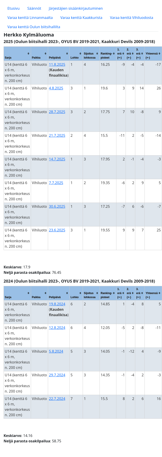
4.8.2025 (56, 88)
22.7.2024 (57, 398)
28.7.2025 (57, 111)
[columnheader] (17, 53)
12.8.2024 (57, 327)
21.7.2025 (57, 135)
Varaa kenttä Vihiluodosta (131, 17)
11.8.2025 (57, 64)
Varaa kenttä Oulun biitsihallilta (33, 26)
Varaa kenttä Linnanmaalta (30, 17)
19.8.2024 (57, 304)
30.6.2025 (57, 206)
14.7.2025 (57, 159)
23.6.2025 (57, 230)
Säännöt (34, 8)
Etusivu (13, 8)
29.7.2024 (57, 374)
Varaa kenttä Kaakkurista (81, 17)
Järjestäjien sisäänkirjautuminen (76, 8)
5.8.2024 (56, 351)
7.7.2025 (56, 182)
